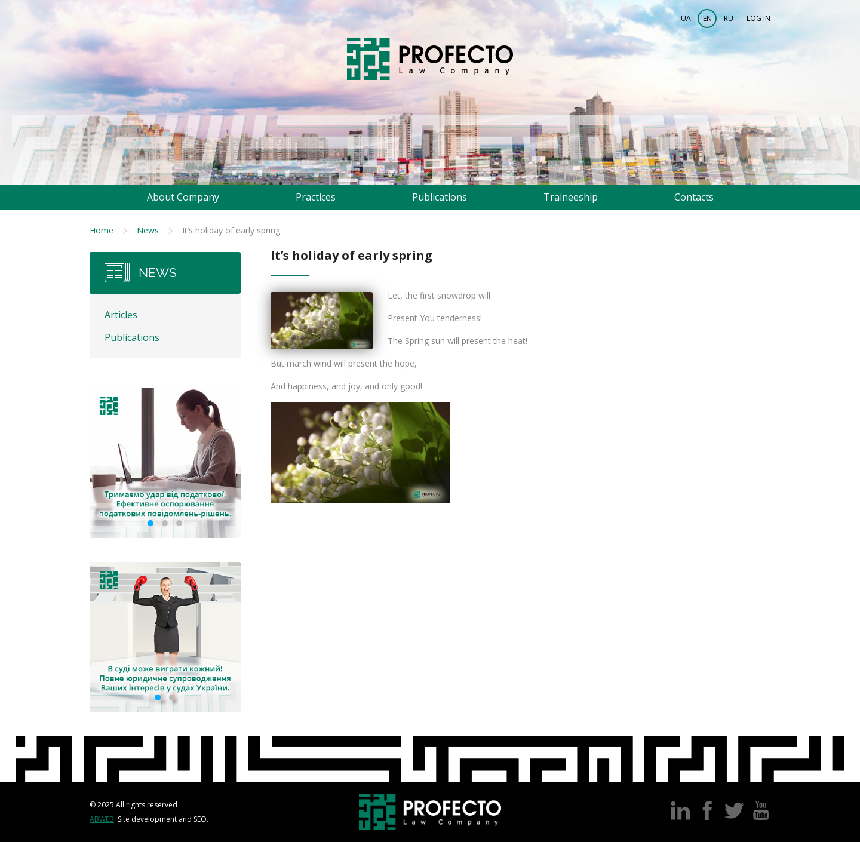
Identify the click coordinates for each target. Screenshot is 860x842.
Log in (758, 18)
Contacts (694, 197)
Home (101, 230)
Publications (439, 197)
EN (707, 18)
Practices (316, 197)
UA (686, 18)
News (148, 230)
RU (728, 18)
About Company (183, 197)
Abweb (102, 819)
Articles (121, 314)
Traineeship (570, 197)
